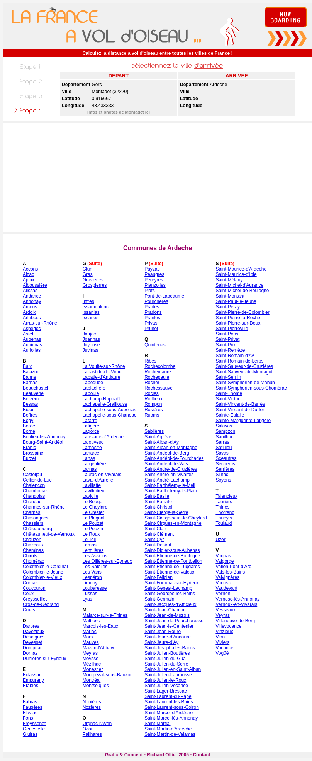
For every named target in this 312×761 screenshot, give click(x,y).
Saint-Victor (227, 399)
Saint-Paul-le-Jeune (235, 301)
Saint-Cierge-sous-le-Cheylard (175, 518)
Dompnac (32, 647)
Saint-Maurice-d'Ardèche (240, 269)
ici (147, 112)
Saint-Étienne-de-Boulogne (172, 555)
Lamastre (92, 447)
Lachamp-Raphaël (101, 399)
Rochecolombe (159, 366)
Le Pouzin (93, 528)
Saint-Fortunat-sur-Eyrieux (171, 583)
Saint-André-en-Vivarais (168, 474)
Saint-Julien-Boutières (167, 653)
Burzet (29, 458)
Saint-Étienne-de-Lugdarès (172, 566)
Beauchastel (35, 388)
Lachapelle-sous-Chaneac (109, 415)
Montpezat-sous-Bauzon (108, 675)
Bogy (28, 420)
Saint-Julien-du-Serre (166, 664)
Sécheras (225, 463)
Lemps (90, 545)
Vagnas (223, 555)
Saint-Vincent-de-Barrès (240, 404)
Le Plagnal (94, 518)
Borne (29, 431)
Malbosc (91, 620)
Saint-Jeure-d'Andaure (167, 637)
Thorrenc (224, 512)
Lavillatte (92, 485)
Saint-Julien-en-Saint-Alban (172, 669)
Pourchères (156, 301)
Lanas (89, 458)
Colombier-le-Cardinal (45, 566)
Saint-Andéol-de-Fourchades (173, 458)
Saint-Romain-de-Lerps (239, 361)
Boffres (30, 415)
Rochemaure (157, 372)
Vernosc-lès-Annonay (237, 599)
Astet (28, 334)
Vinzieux (224, 631)
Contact (201, 755)
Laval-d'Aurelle (98, 480)
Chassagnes (36, 518)
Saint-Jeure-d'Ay (161, 642)
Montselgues (96, 685)
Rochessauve (158, 388)
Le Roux (91, 534)
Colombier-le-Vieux (42, 577)
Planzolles (155, 285)
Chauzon (32, 539)
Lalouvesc (93, 442)
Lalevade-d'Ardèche (103, 436)
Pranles (152, 317)
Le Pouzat (93, 523)
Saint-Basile (156, 496)
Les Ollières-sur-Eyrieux (107, 561)
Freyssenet (34, 723)
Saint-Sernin (228, 377)
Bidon (29, 409)
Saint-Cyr (154, 539)
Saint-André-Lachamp (167, 480)
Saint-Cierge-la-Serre (166, 512)
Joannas (91, 339)
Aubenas (32, 339)
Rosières (153, 409)
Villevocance (228, 626)
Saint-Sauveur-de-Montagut (243, 372)
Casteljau (32, 474)
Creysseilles (35, 599)
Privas (150, 323)
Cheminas (33, 550)
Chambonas (35, 491)
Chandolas (34, 496)
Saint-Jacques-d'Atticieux (170, 604)
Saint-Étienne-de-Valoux (169, 572)
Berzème (32, 399)
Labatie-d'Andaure (101, 377)
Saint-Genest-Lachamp (168, 588)
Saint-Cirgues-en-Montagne (172, 523)
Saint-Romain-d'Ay (234, 355)
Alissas (30, 290)
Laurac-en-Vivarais (102, 474)
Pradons (153, 312)
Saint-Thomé (228, 393)
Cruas (29, 610)
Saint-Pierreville (231, 328)
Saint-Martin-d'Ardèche (168, 729)
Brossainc (33, 453)
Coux (28, 593)
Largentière (94, 463)
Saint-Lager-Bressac (165, 691)
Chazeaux (33, 545)
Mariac (90, 631)
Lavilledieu (94, 491)
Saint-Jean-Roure (162, 631)
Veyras (222, 615)
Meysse (90, 658)
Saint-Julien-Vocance (166, 685)
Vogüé (222, 653)
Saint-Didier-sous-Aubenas (172, 550)
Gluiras (30, 734)
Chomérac (33, 561)
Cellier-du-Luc (37, 480)
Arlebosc (32, 317)
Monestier (93, 669)
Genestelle (34, 729)
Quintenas (155, 344)
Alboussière (35, 285)
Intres (88, 301)
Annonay (32, 301)
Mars (88, 637)
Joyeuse (91, 344)
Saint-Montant (229, 296)
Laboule (91, 393)
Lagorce (91, 431)
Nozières (92, 707)
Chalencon (34, 485)
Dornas (30, 653)
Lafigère (91, 426)
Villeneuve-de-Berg (235, 620)
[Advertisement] (157, 177)
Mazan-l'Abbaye (99, 647)
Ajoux (28, 280)
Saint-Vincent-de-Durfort (240, 409)
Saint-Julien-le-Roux (165, 680)
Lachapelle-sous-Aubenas (109, 409)
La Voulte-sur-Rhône (104, 366)
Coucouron (34, 588)
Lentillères (93, 550)
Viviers (222, 642)
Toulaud (223, 523)
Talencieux (226, 496)
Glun (87, 269)
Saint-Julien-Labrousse (168, 675)
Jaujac (89, 334)
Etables (30, 685)
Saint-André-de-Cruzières (170, 469)
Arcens (30, 307)
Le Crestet (93, 512)
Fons (28, 718)
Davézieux (33, 631)
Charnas (31, 512)
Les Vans (92, 572)
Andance (32, 296)
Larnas (90, 469)
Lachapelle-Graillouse (105, 404)
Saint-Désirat (157, 545)
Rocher (151, 382)
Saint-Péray (227, 307)
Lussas (90, 593)
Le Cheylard (95, 507)
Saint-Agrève (157, 436)
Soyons (223, 480)
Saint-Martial (157, 723)
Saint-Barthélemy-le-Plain (170, 491)
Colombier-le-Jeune (43, 572)
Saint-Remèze (230, 350)
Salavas (223, 426)
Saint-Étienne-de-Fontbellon (173, 561)
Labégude (93, 382)
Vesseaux (225, 610)
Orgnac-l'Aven (97, 723)
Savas (221, 453)
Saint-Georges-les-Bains (169, 593)
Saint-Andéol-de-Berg (166, 453)
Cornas (30, 583)
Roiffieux (153, 399)
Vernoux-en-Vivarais (236, 604)
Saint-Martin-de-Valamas (169, 734)
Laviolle (90, 496)
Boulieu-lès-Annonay (44, 436)
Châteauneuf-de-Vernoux (49, 534)
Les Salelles (95, 566)
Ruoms (151, 415)
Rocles (151, 393)
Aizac (28, 274)
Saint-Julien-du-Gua (165, 658)
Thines (222, 507)
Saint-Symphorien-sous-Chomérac (251, 388)
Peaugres (154, 274)
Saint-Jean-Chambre (165, 610)
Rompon (153, 404)
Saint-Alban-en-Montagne (170, 447)
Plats (149, 290)
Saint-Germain (159, 599)
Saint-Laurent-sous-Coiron (171, 707)
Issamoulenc (96, 307)
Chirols (30, 555)
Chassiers (33, 523)
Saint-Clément (159, 534)
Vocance (224, 647)
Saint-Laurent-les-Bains (168, 702)
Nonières (92, 702)
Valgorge (224, 561)
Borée (29, 426)
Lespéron (92, 577)
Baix (27, 366)
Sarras (222, 442)
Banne (29, 377)
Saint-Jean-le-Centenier (168, 626)
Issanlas (91, 312)
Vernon (222, 593)
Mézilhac (92, 664)
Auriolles (32, 350)
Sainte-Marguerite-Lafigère (243, 420)
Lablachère (94, 388)
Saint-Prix (225, 344)
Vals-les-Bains (230, 572)
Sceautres (225, 458)
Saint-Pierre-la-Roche (237, 317)
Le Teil (89, 539)
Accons (30, 269)
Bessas (30, 404)
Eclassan (32, 675)
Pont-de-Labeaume (164, 296)
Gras (88, 274)
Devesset (32, 642)
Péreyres (153, 280)
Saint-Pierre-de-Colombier (242, 312)
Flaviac (30, 712)
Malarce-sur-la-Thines (105, 615)
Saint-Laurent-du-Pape (167, 696)
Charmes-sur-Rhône (44, 507)
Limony (90, 583)
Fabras (30, 702)
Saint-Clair (155, 528)
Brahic (29, 447)
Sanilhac (224, 436)
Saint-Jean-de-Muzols (167, 615)
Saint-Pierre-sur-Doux (237, 323)
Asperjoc (32, 328)
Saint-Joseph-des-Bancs (169, 647)
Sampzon (225, 431)
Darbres (31, 626)
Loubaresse (95, 588)
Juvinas (90, 350)
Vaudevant (226, 588)
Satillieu (223, 447)
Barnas (30, 382)
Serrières (224, 469)
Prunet (151, 328)
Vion (220, 637)
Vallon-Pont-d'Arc (233, 566)
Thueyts (223, 518)
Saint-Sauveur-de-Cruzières (244, 366)
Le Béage (92, 501)
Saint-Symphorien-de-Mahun (245, 382)
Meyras (90, 653)
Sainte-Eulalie (229, 415)
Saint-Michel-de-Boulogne (242, 290)
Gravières (93, 280)
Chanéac (32, 501)
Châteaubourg (37, 528)
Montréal (92, 680)
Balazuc (31, 372)
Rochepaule (156, 377)
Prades (151, 307)
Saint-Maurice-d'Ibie (235, 274)
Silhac (221, 474)
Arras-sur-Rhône (40, 323)
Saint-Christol (158, 507)
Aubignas (32, 344)
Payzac (151, 269)
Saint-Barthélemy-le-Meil (169, 485)
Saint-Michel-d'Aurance (239, 285)
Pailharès (92, 734)
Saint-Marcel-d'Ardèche (168, 712)
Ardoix (29, 312)
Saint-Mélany (228, 280)
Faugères (32, 707)
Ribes (150, 361)
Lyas (87, 599)
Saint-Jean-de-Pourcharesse (173, 620)
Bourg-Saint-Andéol (43, 442)
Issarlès (90, 317)
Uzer (220, 539)
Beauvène (33, 393)
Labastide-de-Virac (102, 372)
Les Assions (95, 555)
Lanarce (91, 453)
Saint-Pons (226, 334)
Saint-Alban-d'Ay (161, 442)
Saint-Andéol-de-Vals (166, 463)
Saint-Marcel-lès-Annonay (171, 718)
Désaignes (34, 637)
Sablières (154, 431)
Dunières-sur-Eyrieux (44, 658)
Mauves (91, 642)
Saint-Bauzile (158, 501)
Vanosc (223, 583)
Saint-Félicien (158, 577)
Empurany (33, 680)
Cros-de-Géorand (41, 604)
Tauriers (223, 501)
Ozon (88, 729)
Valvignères (227, 577)
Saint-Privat (227, 339)
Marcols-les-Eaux (101, 626)
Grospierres (95, 285)
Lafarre (90, 420)
